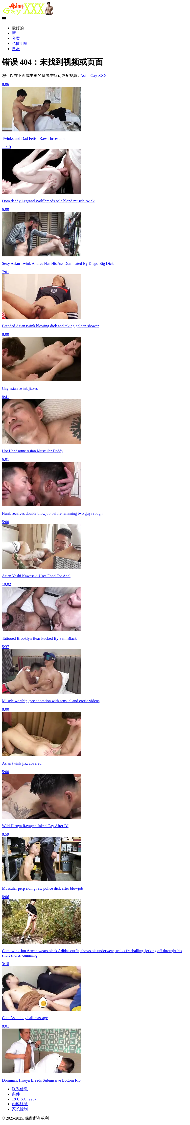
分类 (16, 38)
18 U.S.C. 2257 (24, 1099)
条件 (16, 1094)
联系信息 (20, 1089)
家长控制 (20, 1109)
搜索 (16, 49)
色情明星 (20, 43)
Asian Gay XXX (93, 75)
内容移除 (20, 1104)
